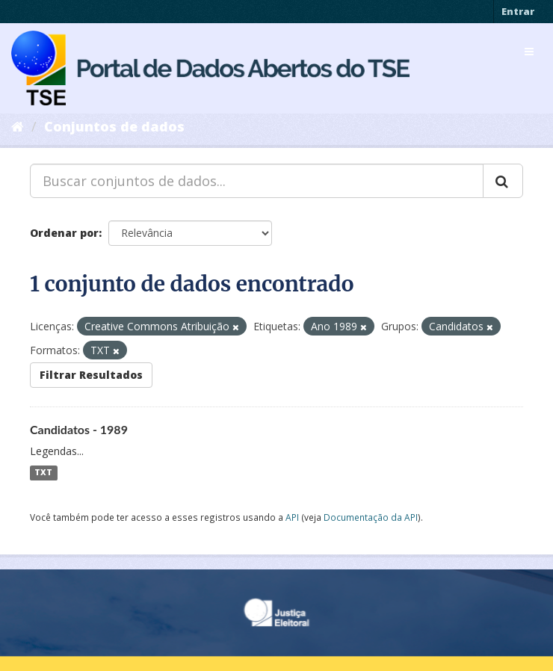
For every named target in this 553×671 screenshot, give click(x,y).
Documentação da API (371, 517)
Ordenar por (64, 233)
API (292, 517)
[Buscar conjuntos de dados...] (257, 181)
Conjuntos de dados (114, 126)
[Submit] (503, 181)
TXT (43, 473)
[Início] (17, 126)
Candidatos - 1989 (79, 429)
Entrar (517, 11)
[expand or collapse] (529, 52)
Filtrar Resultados (91, 375)
